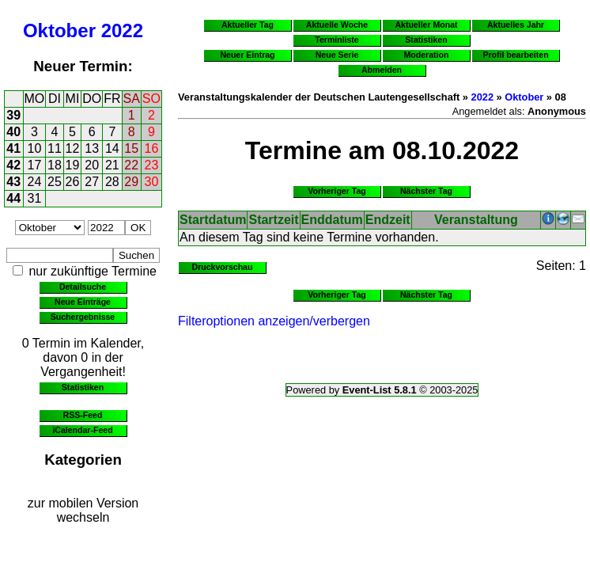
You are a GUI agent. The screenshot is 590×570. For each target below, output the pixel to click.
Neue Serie (337, 54)
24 (35, 181)
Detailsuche (82, 286)
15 (131, 148)
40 (13, 132)
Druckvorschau (222, 267)
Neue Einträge (83, 301)
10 (35, 148)
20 (92, 165)
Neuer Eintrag (247, 54)
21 (112, 165)
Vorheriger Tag (336, 191)
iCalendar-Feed (82, 430)
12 (73, 148)
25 (54, 181)
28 (112, 181)
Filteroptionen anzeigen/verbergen (274, 321)
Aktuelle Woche (337, 24)
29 (131, 181)
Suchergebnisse (83, 316)
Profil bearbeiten (515, 54)
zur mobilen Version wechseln (83, 510)
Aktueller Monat (426, 24)
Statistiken (83, 387)
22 (131, 165)
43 (13, 181)
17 (35, 165)
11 (54, 148)
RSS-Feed (83, 415)
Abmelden (381, 69)
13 (92, 148)
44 (13, 198)
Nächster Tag (426, 191)
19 (73, 165)
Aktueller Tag (247, 24)
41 (13, 148)
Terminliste (336, 39)
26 (73, 181)
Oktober (59, 30)
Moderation (426, 54)
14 (112, 148)
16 (152, 148)
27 (92, 181)
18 (54, 165)
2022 (122, 30)
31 (35, 198)
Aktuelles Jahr (515, 24)
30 (152, 181)
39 (13, 115)
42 (13, 165)
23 (152, 165)
